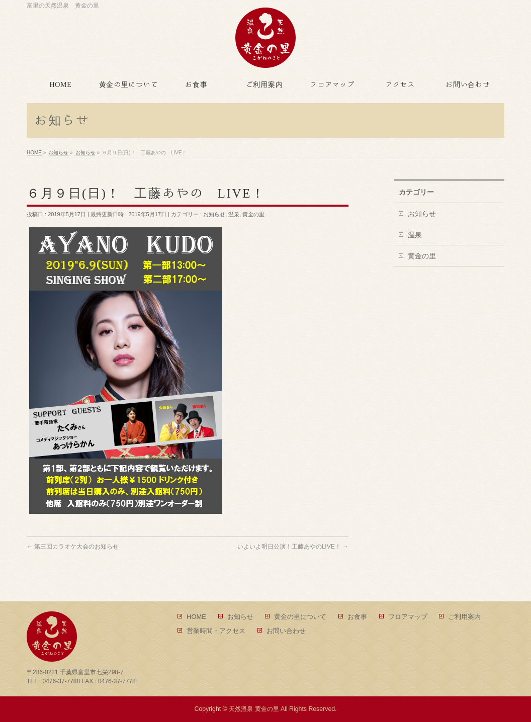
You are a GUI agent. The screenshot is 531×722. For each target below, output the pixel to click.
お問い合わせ (286, 631)
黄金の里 (253, 214)
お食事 (357, 616)
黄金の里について (300, 616)
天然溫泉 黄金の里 (254, 708)
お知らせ (214, 214)
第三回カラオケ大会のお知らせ (73, 546)
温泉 (233, 214)
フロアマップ (407, 616)
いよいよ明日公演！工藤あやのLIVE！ (292, 546)
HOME (196, 616)
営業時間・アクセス (216, 631)
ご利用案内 (464, 616)
